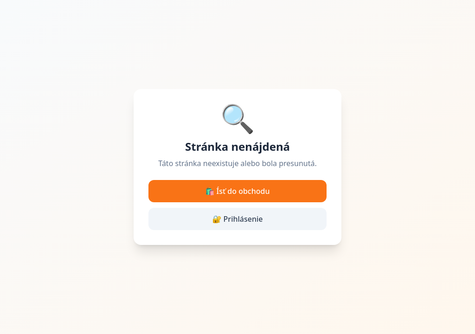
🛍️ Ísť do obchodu (237, 191)
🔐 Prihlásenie (237, 219)
